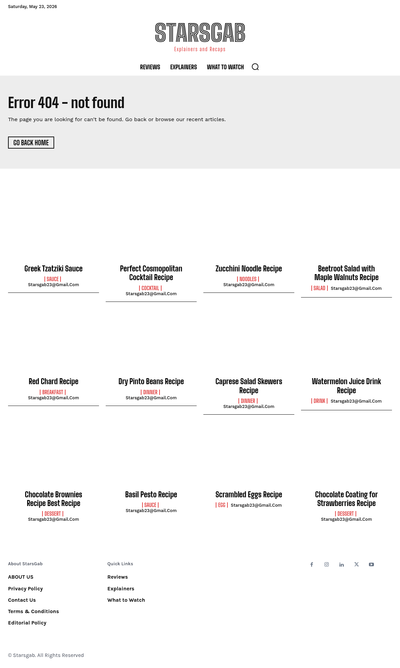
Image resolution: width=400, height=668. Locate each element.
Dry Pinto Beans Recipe (151, 381)
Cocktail (150, 288)
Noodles (248, 279)
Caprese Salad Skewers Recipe (248, 386)
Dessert (52, 513)
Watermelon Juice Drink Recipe (346, 386)
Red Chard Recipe (54, 381)
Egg (221, 505)
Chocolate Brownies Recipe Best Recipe (53, 499)
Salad (319, 288)
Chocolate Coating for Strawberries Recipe (346, 499)
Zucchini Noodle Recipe (249, 268)
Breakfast (52, 392)
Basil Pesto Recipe (151, 494)
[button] (255, 67)
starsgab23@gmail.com (53, 284)
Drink (319, 401)
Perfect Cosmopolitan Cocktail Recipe (151, 273)
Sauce (53, 279)
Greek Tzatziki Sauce (53, 268)
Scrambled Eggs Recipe (248, 494)
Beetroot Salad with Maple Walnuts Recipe (346, 273)
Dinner (150, 392)
